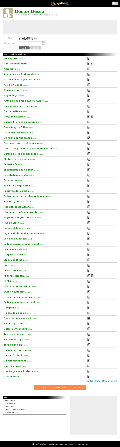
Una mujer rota (15, 366)
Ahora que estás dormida (21, 74)
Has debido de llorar (19, 207)
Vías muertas (14, 376)
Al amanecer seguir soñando (23, 79)
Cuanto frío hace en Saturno (23, 122)
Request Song (60, 387)
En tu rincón (13, 164)
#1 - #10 (36, 48)
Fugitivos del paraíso (19, 191)
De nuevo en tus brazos (20, 138)
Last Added (42, 387)
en (73, 444)
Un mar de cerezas (17, 350)
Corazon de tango (17, 116)
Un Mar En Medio (16, 355)
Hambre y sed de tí (17, 201)
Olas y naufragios (17, 291)
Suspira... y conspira (18, 329)
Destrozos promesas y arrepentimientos (31, 148)
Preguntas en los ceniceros (23, 297)
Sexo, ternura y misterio (21, 318)
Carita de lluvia (15, 111)
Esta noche (13, 180)
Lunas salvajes (15, 270)
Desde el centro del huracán (23, 143)
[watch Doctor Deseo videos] (102, 381)
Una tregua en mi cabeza (21, 371)
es (70, 444)
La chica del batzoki (18, 238)
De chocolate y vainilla (20, 132)
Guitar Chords (10, 400)
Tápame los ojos (16, 339)
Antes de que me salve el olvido (26, 101)
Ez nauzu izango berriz (19, 185)
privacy (64, 444)
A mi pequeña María (18, 63)
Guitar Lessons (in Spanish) (15, 410)
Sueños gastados (17, 323)
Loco (9, 265)
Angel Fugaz (14, 95)
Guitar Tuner (9, 407)
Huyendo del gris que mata (22, 217)
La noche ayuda (15, 249)
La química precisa (17, 254)
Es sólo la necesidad (19, 175)
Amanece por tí (15, 90)
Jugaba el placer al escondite (24, 233)
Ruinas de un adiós (17, 313)
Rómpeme (12, 307)
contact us (83, 444)
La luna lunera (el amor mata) (24, 244)
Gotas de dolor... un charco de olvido (28, 196)
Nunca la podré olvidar (20, 286)
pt (77, 444)
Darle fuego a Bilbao (19, 127)
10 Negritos (13, 58)
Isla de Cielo (14, 223)
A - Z (24, 48)
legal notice (55, 444)
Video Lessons (10, 404)
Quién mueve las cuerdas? (22, 302)
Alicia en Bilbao (16, 85)
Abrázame (12, 69)
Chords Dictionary (11, 413)
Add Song (78, 387)
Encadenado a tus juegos (21, 169)
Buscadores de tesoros (20, 106)
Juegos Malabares (17, 228)
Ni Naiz (10, 281)
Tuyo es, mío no (15, 345)
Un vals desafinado (18, 360)
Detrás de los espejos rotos (23, 154)
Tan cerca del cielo (17, 334)
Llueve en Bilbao (16, 260)
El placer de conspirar (19, 159)
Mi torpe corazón (16, 276)
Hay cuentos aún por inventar (23, 212)
